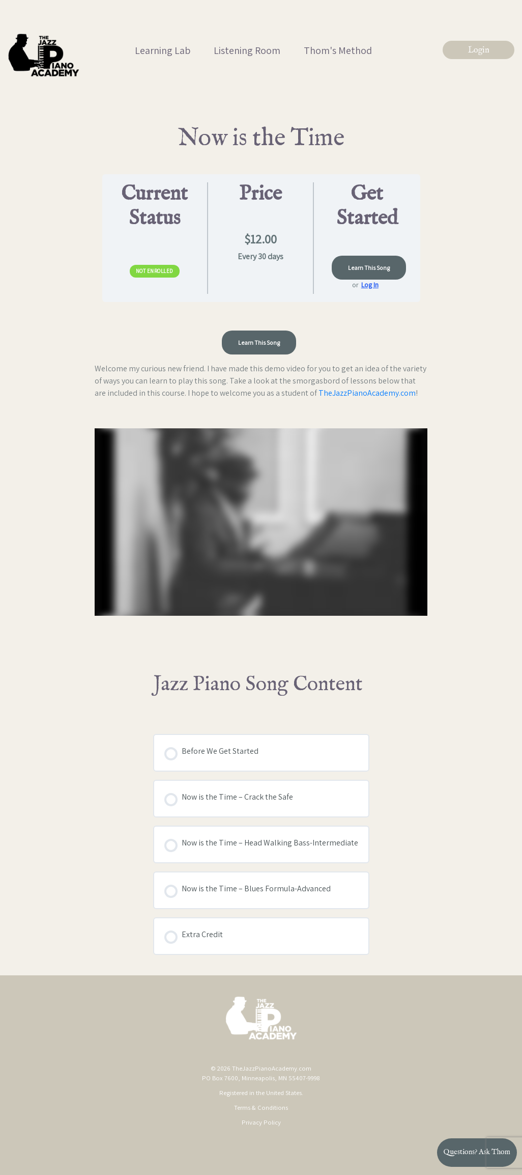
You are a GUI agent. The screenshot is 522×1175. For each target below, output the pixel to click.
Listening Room (247, 50)
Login (478, 50)
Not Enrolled (154, 271)
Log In (370, 284)
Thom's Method (338, 50)
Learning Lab (162, 50)
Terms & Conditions (261, 1107)
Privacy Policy (261, 1122)
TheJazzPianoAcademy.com (367, 393)
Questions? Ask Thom (477, 1152)
